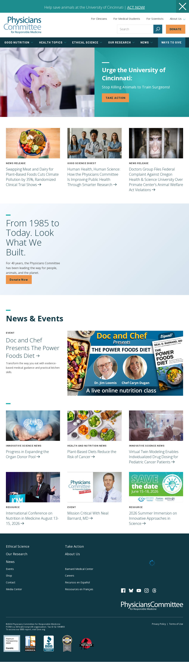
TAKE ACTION (115, 97)
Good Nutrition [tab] (18, 42)
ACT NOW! (136, 7)
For (126, 18)
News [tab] (146, 42)
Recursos (77, 582)
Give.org (41, 629)
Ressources (79, 589)
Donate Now (19, 279)
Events (10, 569)
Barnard (79, 569)
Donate (176, 29)
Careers (69, 575)
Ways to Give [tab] (171, 42)
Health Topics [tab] (52, 42)
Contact (10, 582)
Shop (9, 575)
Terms (176, 624)
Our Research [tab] (121, 42)
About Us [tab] (177, 18)
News (10, 561)
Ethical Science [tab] (87, 42)
